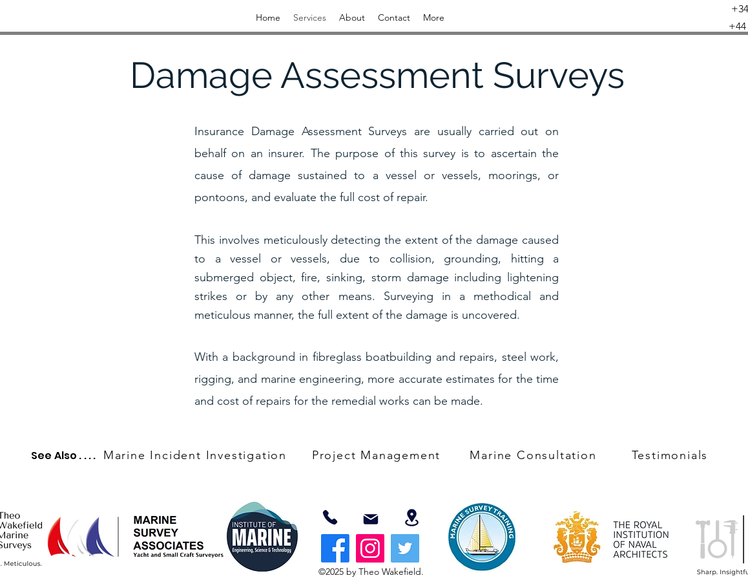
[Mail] (370, 519)
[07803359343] (330, 517)
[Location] (411, 518)
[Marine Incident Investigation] (196, 455)
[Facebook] (335, 548)
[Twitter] (405, 548)
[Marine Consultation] (534, 455)
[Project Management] (377, 455)
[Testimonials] (671, 455)
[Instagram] (370, 548)
